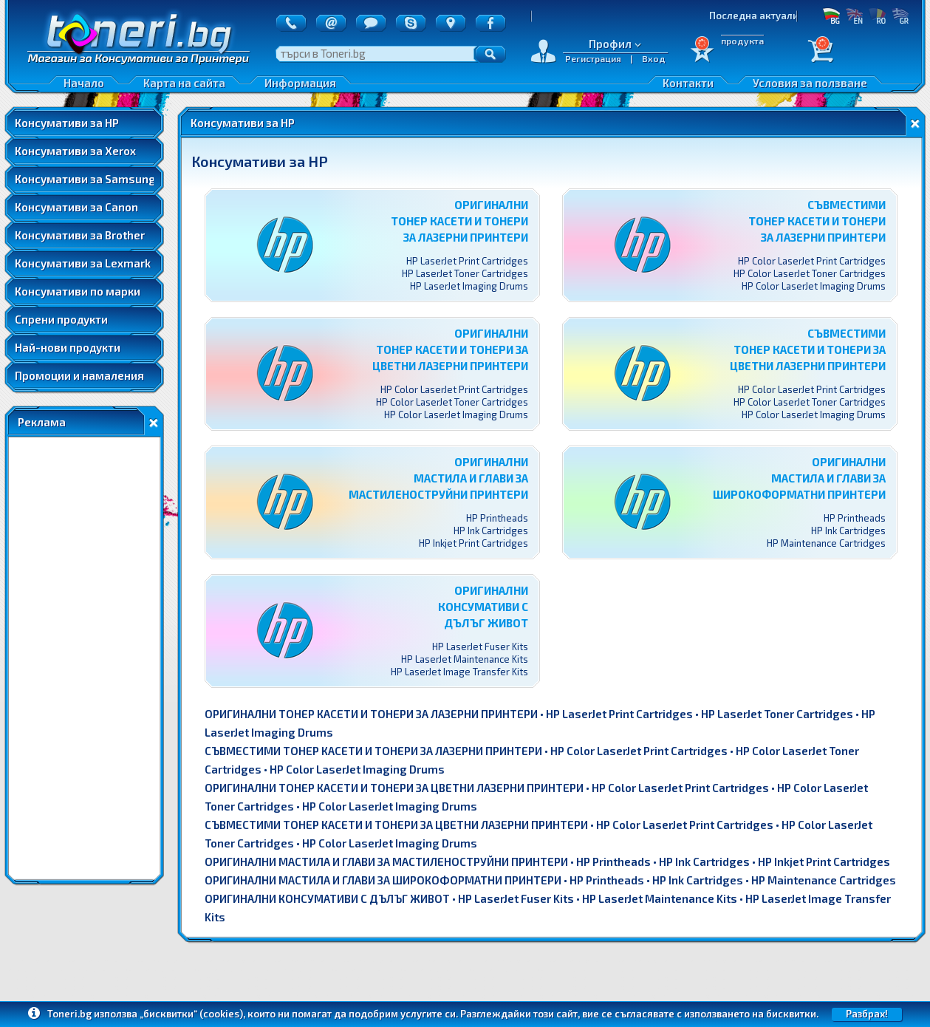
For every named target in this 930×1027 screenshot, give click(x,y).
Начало (84, 82)
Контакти (688, 82)
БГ (831, 15)
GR (900, 15)
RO (877, 15)
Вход (654, 58)
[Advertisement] (84, 658)
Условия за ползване (810, 82)
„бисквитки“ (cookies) (191, 1014)
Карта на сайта (184, 82)
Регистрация (593, 58)
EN (854, 15)
